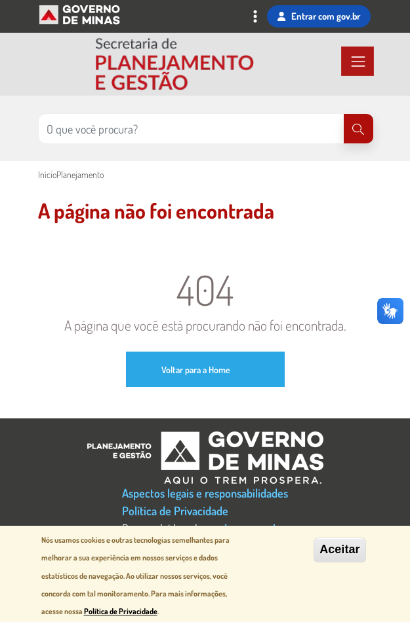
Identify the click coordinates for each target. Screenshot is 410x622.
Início (47, 174)
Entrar (318, 16)
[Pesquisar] (358, 128)
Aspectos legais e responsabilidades (205, 492)
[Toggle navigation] (255, 17)
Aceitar (339, 549)
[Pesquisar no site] (191, 128)
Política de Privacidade (175, 510)
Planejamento (80, 174)
